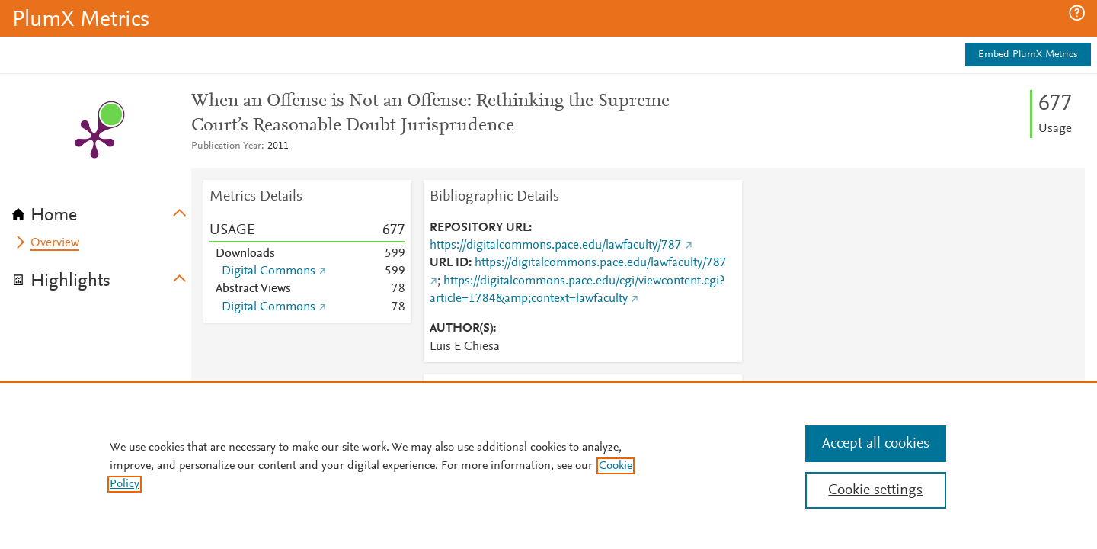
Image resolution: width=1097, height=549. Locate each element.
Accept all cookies (875, 443)
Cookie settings (875, 490)
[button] (1077, 13)
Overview (54, 243)
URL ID (449, 263)
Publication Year (226, 146)
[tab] (101, 210)
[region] (548, 465)
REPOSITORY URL (479, 228)
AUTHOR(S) (461, 329)
